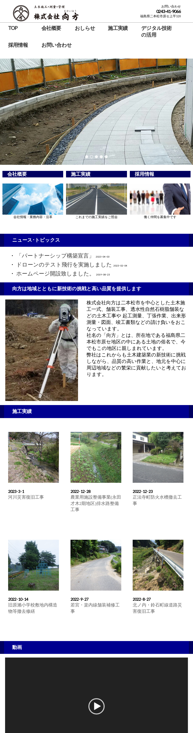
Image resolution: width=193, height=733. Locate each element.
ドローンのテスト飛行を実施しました (64, 265)
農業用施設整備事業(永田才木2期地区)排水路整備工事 (95, 503)
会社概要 (51, 28)
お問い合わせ (56, 45)
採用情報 (18, 45)
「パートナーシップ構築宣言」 (55, 256)
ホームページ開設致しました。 (55, 274)
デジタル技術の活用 (156, 31)
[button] (96, 706)
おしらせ (85, 28)
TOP (13, 28)
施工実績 (118, 28)
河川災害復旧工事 (26, 497)
